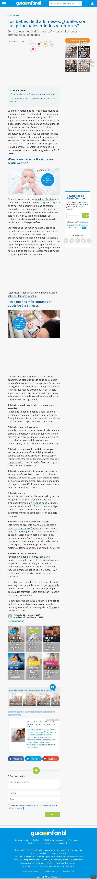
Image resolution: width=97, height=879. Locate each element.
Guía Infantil (49, 871)
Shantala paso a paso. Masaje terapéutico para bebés (33, 690)
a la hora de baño (38, 502)
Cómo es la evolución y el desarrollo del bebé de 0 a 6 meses (33, 672)
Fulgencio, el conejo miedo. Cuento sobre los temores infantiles (32, 294)
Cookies (36, 840)
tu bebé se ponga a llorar (33, 411)
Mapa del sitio (63, 843)
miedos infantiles (44, 199)
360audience (56, 877)
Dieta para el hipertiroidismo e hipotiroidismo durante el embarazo (86, 65)
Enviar (52, 814)
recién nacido (27, 110)
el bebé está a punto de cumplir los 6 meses (32, 526)
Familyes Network (30, 871)
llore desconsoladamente (45, 250)
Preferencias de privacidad (28, 805)
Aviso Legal (73, 840)
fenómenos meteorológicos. (44, 443)
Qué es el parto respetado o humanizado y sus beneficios (73, 65)
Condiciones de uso (46, 805)
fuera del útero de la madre (22, 487)
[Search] (79, 3)
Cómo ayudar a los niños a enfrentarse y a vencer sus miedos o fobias (15, 642)
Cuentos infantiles (31, 630)
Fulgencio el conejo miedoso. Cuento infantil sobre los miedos (33, 642)
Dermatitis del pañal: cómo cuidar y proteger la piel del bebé (72, 50)
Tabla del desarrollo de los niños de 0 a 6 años (51, 672)
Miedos (53, 607)
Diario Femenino (67, 871)
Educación (13, 15)
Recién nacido (48, 712)
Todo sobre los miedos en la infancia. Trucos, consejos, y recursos (50, 642)
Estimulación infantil (16, 712)
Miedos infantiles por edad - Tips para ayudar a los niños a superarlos (15, 670)
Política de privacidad (54, 840)
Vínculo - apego (14, 715)
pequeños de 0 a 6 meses (25, 376)
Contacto (31, 843)
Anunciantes (46, 843)
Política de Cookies (15, 808)
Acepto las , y (77, 225)
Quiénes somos (21, 840)
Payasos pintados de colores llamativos (29, 556)
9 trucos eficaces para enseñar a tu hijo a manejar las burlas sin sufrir (84, 49)
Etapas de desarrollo (32, 663)
